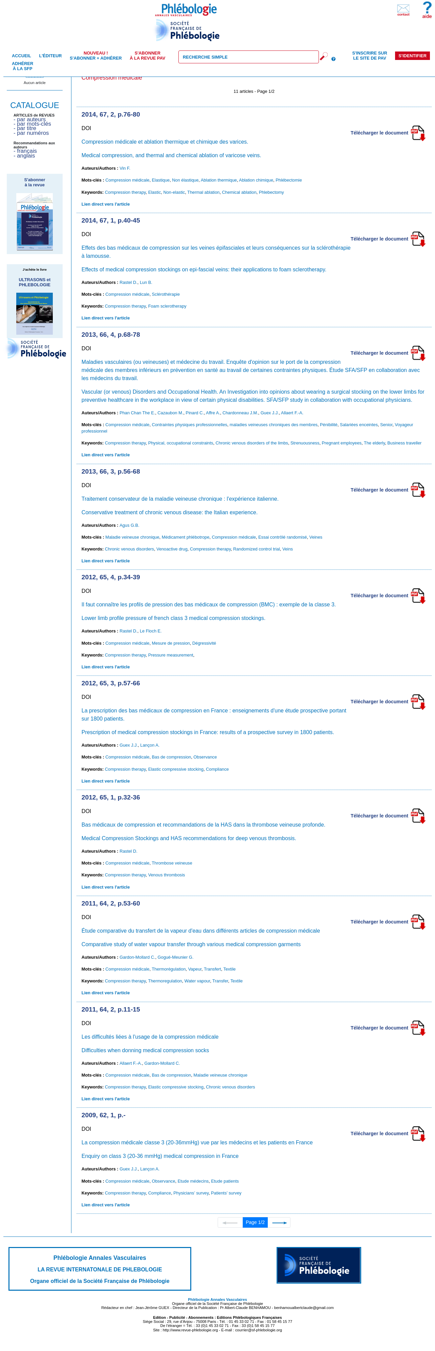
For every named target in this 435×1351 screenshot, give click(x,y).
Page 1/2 (255, 1222)
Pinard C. (195, 412)
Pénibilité (329, 424)
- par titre (25, 128)
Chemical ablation (239, 192)
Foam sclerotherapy (167, 306)
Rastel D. (128, 282)
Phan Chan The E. (137, 412)
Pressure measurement (170, 655)
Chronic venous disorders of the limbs (252, 442)
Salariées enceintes (359, 424)
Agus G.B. (129, 525)
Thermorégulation (169, 969)
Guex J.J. (270, 412)
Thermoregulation (165, 980)
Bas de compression (171, 757)
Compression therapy (125, 192)
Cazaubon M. (170, 412)
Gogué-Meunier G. (176, 957)
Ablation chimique (256, 180)
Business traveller (404, 442)
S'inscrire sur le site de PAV (369, 55)
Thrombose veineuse (172, 863)
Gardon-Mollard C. (137, 957)
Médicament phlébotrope (186, 537)
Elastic (154, 192)
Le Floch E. (151, 630)
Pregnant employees (342, 442)
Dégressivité (204, 643)
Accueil (21, 55)
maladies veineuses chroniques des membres (274, 424)
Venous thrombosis (166, 874)
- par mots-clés (32, 124)
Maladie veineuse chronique (132, 537)
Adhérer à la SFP (22, 66)
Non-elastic (174, 192)
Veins (287, 549)
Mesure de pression (171, 643)
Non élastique (185, 180)
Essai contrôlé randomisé (282, 537)
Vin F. (124, 168)
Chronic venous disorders (129, 549)
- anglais (24, 155)
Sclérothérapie (166, 294)
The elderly (374, 442)
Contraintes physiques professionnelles (189, 424)
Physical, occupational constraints (180, 442)
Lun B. (146, 282)
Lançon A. (149, 745)
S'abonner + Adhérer (96, 55)
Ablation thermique (219, 180)
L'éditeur (50, 55)
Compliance (217, 769)
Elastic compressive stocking (176, 769)
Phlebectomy (271, 192)
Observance (205, 757)
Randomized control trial (256, 549)
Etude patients (225, 1181)
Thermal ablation (203, 192)
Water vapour (197, 980)
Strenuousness (304, 442)
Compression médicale (127, 180)
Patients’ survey (226, 1193)
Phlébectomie (289, 180)
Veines (315, 537)
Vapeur (195, 969)
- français (25, 151)
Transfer (220, 980)
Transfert (212, 969)
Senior (386, 424)
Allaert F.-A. (292, 412)
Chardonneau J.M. (240, 412)
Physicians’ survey (191, 1193)
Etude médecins (193, 1181)
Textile (229, 969)
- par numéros (31, 133)
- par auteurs (30, 119)
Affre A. (213, 412)
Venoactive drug (172, 549)
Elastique (161, 180)
